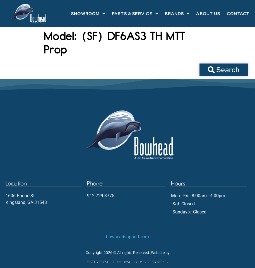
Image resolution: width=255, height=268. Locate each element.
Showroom (88, 13)
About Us (208, 14)
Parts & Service (135, 13)
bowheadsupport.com (127, 236)
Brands (177, 13)
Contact (238, 14)
